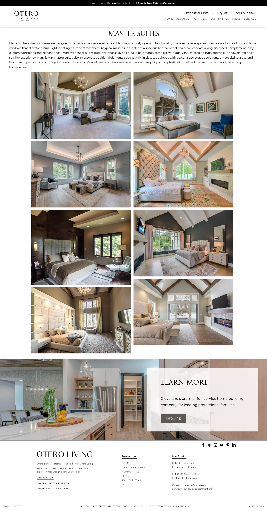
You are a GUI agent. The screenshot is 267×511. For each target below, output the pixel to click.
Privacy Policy (12, 506)
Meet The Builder (196, 13)
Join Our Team (246, 13)
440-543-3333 (182, 474)
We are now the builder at (133, 3)
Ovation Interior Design (53, 483)
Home (169, 18)
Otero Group (45, 478)
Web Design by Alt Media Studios (169, 506)
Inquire (222, 13)
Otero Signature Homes (52, 489)
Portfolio (200, 18)
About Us (182, 18)
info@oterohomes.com (186, 478)
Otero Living (86, 464)
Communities (219, 18)
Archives (139, 506)
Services (250, 18)
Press (236, 18)
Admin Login (256, 506)
